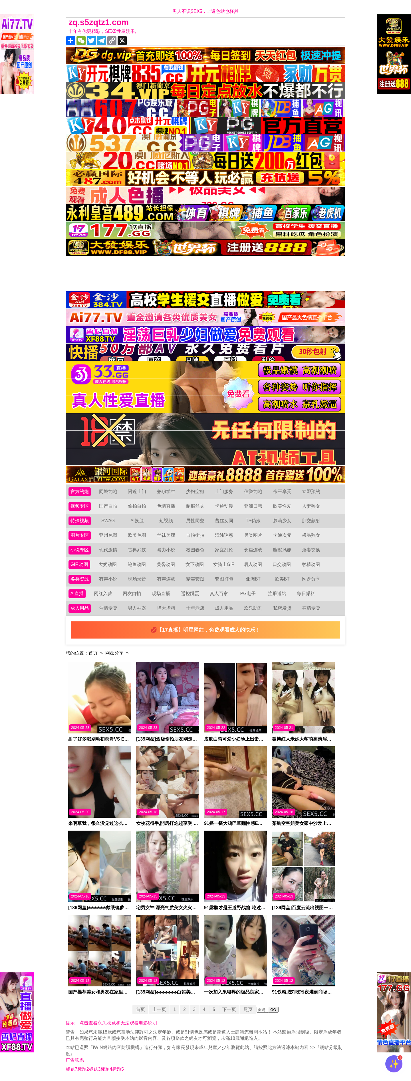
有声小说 (108, 579)
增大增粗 (166, 608)
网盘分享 (311, 579)
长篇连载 (253, 549)
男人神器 (137, 608)
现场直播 (161, 593)
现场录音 (137, 579)
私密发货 (282, 608)
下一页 (230, 1009)
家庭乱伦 (224, 549)
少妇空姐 (195, 491)
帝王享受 (282, 491)
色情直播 (166, 506)
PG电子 (248, 593)
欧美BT (282, 579)
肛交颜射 (311, 520)
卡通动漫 (224, 506)
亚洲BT (253, 579)
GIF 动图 (79, 564)
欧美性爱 (282, 506)
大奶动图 (108, 564)
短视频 (166, 520)
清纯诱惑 (224, 535)
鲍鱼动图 (137, 564)
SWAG (108, 520)
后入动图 (253, 564)
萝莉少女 (282, 520)
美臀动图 (166, 564)
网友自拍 (132, 593)
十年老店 (195, 608)
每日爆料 (306, 593)
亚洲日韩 (253, 506)
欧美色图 (137, 535)
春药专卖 (311, 608)
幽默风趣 (282, 549)
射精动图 (311, 564)
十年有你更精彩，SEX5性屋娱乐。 (104, 31)
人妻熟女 (311, 506)
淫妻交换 (311, 549)
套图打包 (224, 579)
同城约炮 (108, 491)
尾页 (248, 1009)
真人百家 (219, 593)
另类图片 (253, 535)
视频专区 (79, 506)
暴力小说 (166, 549)
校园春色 (195, 549)
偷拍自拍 (137, 506)
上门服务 (224, 491)
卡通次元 (282, 535)
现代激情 (108, 549)
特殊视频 (79, 520)
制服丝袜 (195, 506)
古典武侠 (137, 549)
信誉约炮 (253, 491)
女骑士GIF (224, 564)
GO (274, 1010)
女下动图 (195, 564)
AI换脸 (137, 520)
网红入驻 (103, 593)
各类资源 (79, 579)
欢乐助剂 (253, 608)
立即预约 (311, 491)
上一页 (159, 1009)
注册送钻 (277, 593)
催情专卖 (108, 608)
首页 (93, 653)
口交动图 (282, 564)
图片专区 (79, 535)
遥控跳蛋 (190, 593)
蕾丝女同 (224, 520)
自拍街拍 (195, 535)
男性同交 (195, 520)
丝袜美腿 (166, 535)
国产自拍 (108, 506)
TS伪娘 (253, 520)
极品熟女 (311, 535)
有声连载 (166, 579)
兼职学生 (166, 491)
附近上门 (137, 491)
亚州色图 (108, 535)
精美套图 (195, 579)
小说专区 (79, 549)
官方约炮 (79, 491)
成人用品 (79, 608)
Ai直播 (77, 593)
